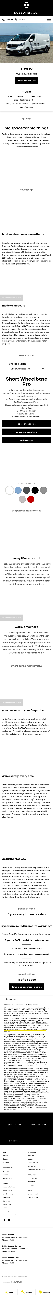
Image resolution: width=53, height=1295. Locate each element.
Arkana (6, 1162)
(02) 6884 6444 (14, 1240)
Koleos (5, 1156)
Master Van (7, 1178)
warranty (32, 1166)
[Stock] (9, 1292)
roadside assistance (36, 1169)
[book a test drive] (26, 80)
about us (31, 1182)
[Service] (26, 1292)
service (31, 1156)
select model (36, 96)
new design (22, 96)
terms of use (33, 1197)
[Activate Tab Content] (10, 490)
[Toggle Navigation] (49, 19)
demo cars (7, 1201)
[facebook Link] (4, 1220)
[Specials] (44, 1292)
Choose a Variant (26, 367)
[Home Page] (26, 5)
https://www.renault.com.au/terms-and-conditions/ (25, 1029)
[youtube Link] (9, 1220)
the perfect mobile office (25, 100)
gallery (11, 96)
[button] (14, 159)
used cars (7, 1204)
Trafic (5, 1175)
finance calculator (10, 1215)
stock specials (8, 1194)
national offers (9, 1187)
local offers (7, 1190)
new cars (6, 1197)
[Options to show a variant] (26, 369)
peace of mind (38, 103)
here (31, 1066)
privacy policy (34, 1194)
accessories (33, 1162)
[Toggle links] (12, 1281)
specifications (26, 107)
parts (30, 1159)
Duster (5, 1159)
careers (31, 1185)
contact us (32, 1178)
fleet (5, 1208)
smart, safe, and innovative (17, 103)
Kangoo (6, 1171)
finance (6, 1211)
